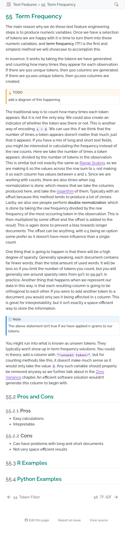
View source (96, 520)
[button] (9, 4)
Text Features (25, 4)
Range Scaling (92, 163)
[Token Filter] (23, 497)
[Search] (112, 4)
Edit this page (37, 520)
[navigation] (94, 4)
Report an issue (67, 520)
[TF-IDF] (106, 497)
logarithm (65, 191)
